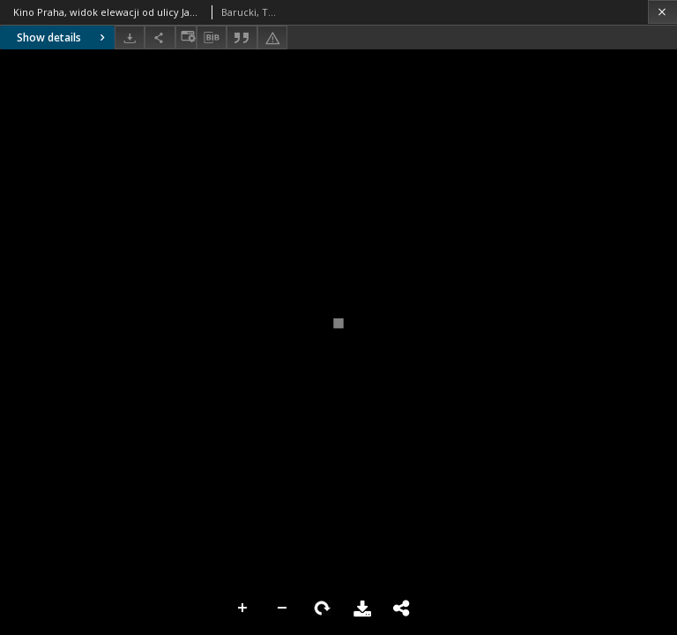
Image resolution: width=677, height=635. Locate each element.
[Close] (662, 12)
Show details (63, 37)
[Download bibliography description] (212, 38)
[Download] (130, 37)
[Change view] (186, 37)
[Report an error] (272, 37)
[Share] (160, 37)
